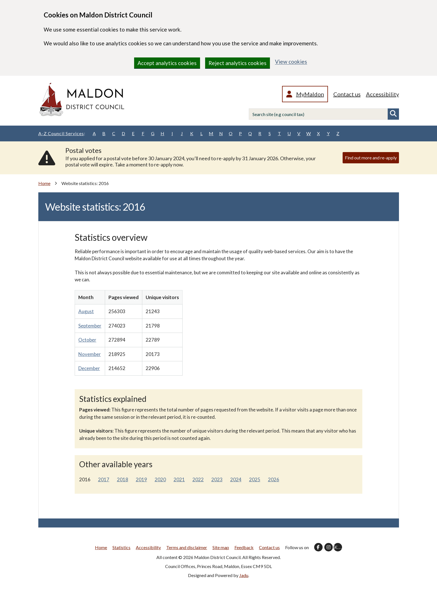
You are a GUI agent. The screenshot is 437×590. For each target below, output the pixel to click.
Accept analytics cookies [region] (167, 63)
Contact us (347, 94)
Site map (220, 547)
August (86, 311)
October (87, 340)
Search (393, 114)
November (89, 354)
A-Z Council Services (61, 133)
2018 (122, 479)
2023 (217, 479)
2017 (103, 479)
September (89, 326)
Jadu (243, 575)
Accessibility (382, 94)
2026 (273, 479)
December (89, 368)
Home (44, 183)
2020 (160, 479)
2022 (198, 479)
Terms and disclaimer (186, 547)
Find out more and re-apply (371, 157)
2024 (235, 479)
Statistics (121, 547)
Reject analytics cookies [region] (237, 63)
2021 (179, 479)
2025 (254, 479)
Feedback (244, 547)
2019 (141, 479)
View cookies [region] (291, 61)
